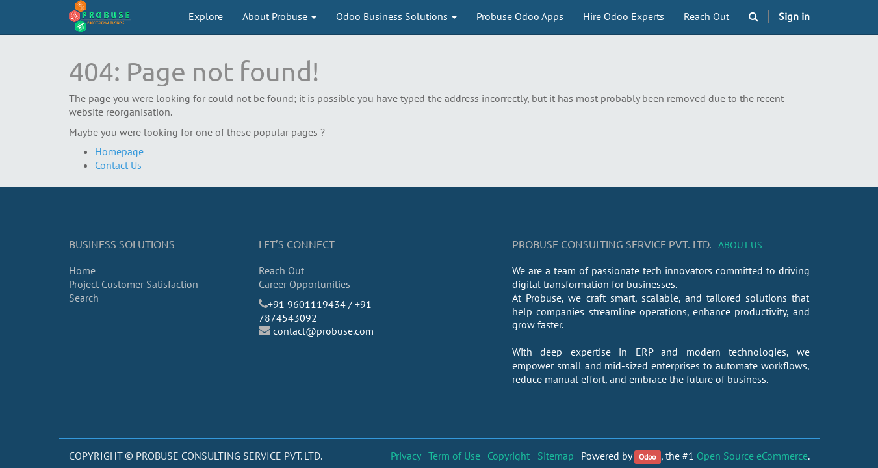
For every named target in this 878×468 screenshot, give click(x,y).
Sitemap (555, 455)
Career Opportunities (304, 284)
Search (84, 297)
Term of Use (454, 455)
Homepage (119, 151)
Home (82, 270)
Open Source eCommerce (752, 455)
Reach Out (281, 270)
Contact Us (118, 165)
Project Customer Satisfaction (133, 284)
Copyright (508, 455)
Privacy (406, 455)
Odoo (647, 457)
